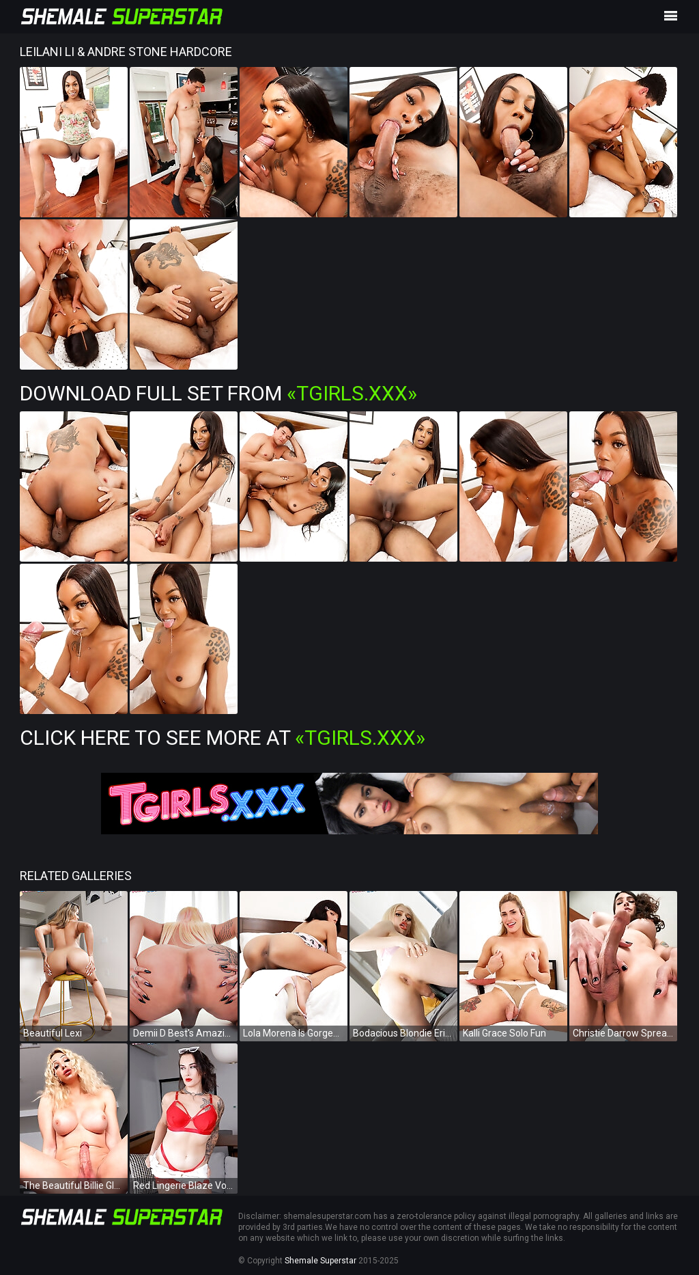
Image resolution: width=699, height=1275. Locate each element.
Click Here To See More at (222, 738)
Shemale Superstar (320, 1260)
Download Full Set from (218, 393)
